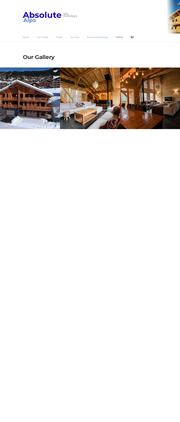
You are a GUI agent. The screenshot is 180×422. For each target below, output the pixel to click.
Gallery (119, 37)
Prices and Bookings (97, 37)
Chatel (59, 37)
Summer (74, 37)
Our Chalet (42, 37)
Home (26, 37)
